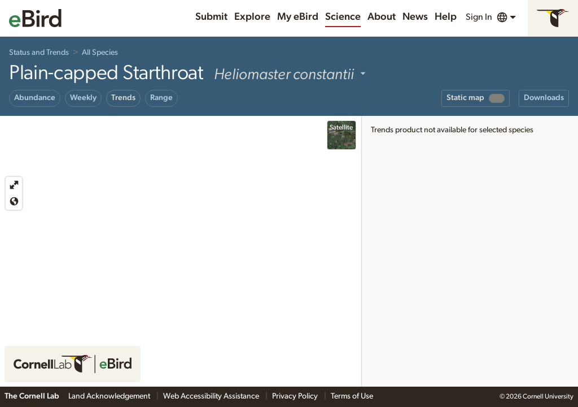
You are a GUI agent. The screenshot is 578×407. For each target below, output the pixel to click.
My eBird (297, 17)
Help (446, 17)
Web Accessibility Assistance (212, 396)
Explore (252, 17)
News (415, 17)
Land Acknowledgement (110, 396)
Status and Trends (39, 53)
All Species (100, 53)
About (381, 17)
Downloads (544, 98)
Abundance (34, 98)
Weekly (83, 98)
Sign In (479, 16)
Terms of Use (352, 396)
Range (161, 98)
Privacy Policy (295, 396)
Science (343, 17)
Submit (211, 17)
